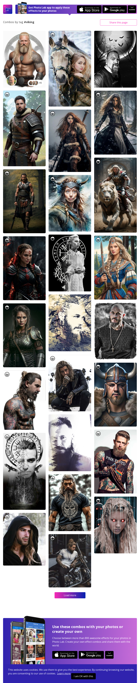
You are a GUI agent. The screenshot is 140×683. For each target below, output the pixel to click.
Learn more (64, 673)
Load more (70, 595)
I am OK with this (83, 676)
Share (118, 22)
